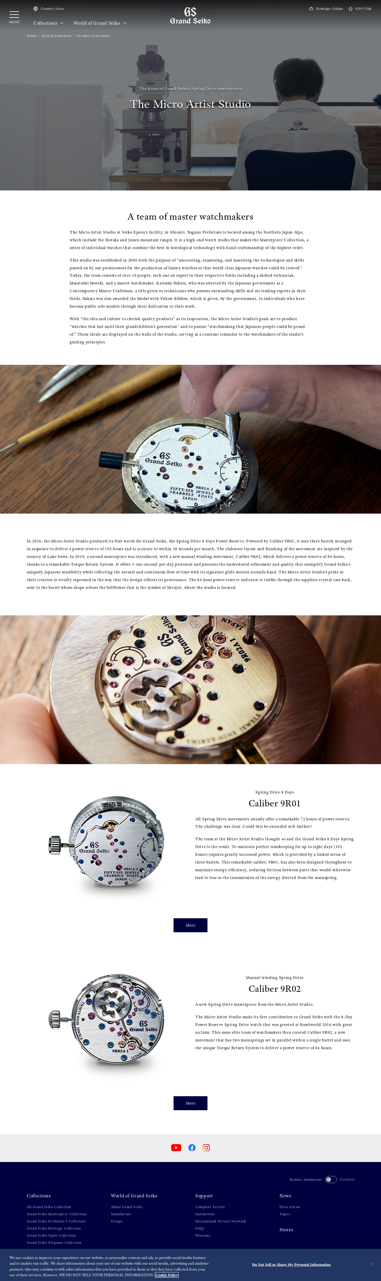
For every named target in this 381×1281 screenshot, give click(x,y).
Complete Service (210, 1207)
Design (116, 1221)
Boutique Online (326, 8)
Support (204, 1196)
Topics (284, 1214)
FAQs (199, 1228)
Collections (48, 23)
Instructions (204, 1214)
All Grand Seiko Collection (49, 1207)
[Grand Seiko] (190, 15)
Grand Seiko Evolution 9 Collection (56, 1221)
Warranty (202, 1235)
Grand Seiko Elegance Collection (54, 1242)
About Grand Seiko (127, 1207)
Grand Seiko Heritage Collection (54, 1228)
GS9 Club (359, 8)
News (285, 1196)
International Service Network (220, 1221)
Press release (290, 1207)
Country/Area (48, 8)
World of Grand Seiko (100, 23)
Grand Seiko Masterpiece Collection (57, 1214)
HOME (32, 36)
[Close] (371, 1264)
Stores (286, 1230)
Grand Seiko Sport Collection (51, 1235)
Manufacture (121, 1214)
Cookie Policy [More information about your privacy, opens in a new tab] (166, 1275)
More (191, 925)
